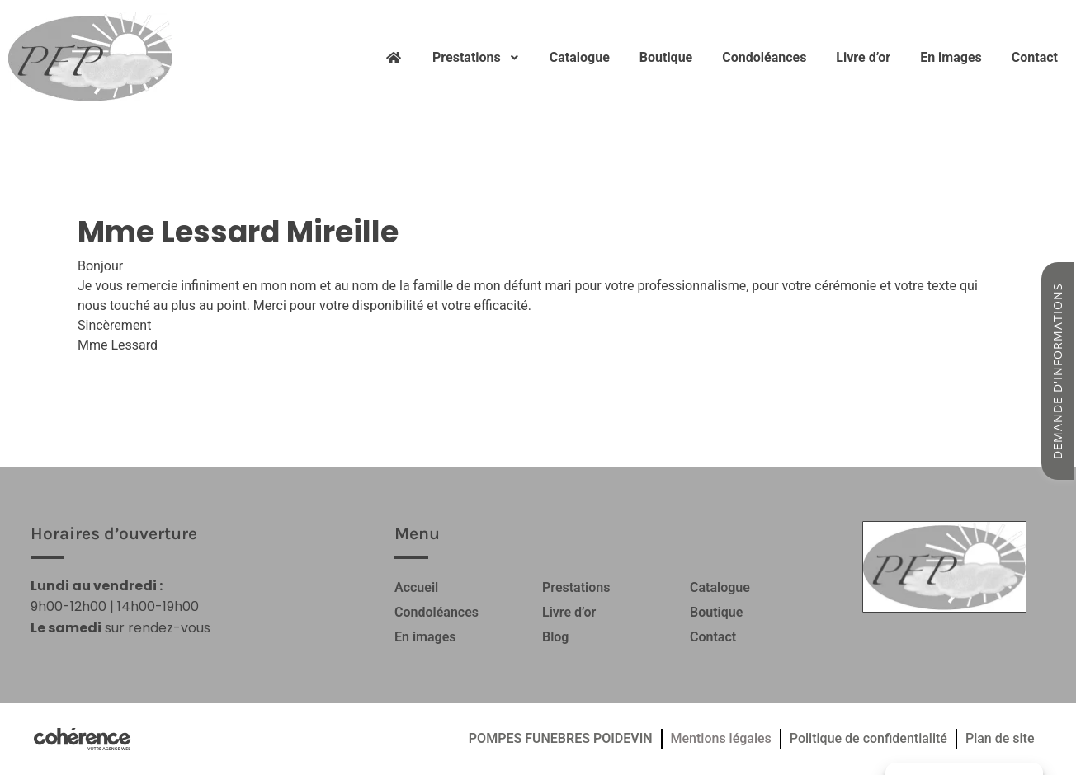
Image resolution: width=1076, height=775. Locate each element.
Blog (555, 637)
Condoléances (764, 57)
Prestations (476, 57)
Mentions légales (721, 738)
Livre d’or (863, 57)
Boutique (665, 57)
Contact (1035, 57)
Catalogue (580, 57)
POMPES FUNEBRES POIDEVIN (561, 738)
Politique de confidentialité (868, 738)
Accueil (416, 587)
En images (951, 57)
